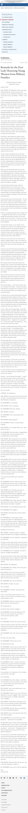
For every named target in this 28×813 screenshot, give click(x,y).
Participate (4, 792)
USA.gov (3, 810)
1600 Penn (4, 795)
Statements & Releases (8, 24)
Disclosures (5, 52)
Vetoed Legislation (7, 47)
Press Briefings (6, 22)
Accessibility (4, 802)
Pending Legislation (8, 42)
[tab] (1, 4)
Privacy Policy (4, 807)
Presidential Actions (7, 29)
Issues (3, 787)
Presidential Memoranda (9, 34)
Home (2, 8)
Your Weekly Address (7, 17)
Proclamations (6, 37)
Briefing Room (9, 8)
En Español (3, 799)
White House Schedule (7, 27)
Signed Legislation (7, 44)
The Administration (6, 790)
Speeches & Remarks (19, 8)
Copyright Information (6, 804)
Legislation (4, 39)
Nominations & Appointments (9, 49)
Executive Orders (7, 32)
